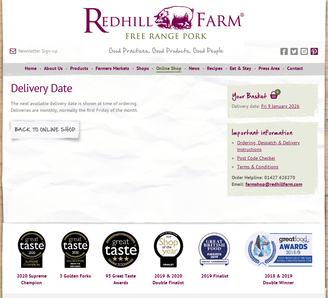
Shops (142, 68)
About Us (53, 68)
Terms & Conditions (257, 167)
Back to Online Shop (45, 129)
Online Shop (168, 68)
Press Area (269, 68)
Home (31, 68)
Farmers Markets (112, 68)
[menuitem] (31, 69)
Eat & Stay (240, 68)
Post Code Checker (256, 158)
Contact (295, 68)
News (194, 68)
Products (79, 68)
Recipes (214, 68)
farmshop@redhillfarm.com (273, 184)
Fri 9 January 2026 (280, 106)
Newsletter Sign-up (38, 51)
